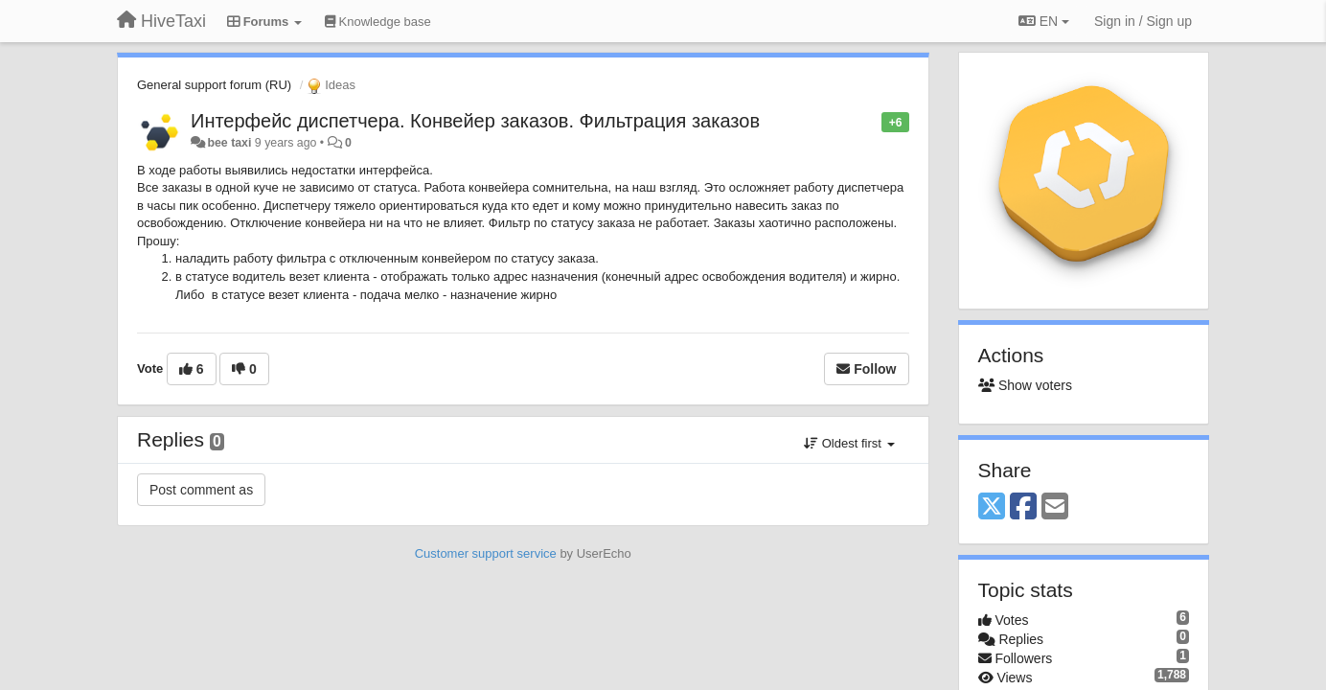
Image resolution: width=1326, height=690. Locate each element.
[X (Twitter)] (991, 507)
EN (1043, 21)
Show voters (1025, 385)
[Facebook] (1023, 507)
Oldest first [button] (849, 443)
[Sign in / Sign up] (1143, 21)
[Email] (1054, 507)
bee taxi (229, 143)
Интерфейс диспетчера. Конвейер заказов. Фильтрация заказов (475, 120)
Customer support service (486, 553)
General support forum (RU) (214, 85)
